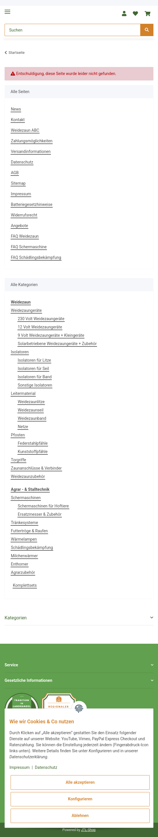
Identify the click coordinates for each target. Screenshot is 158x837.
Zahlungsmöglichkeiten (31, 141)
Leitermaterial (23, 393)
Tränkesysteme (24, 522)
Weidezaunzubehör (28, 476)
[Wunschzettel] (135, 13)
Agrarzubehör (23, 572)
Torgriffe (18, 460)
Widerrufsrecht (24, 215)
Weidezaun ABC (25, 130)
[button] (124, 13)
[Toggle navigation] (7, 9)
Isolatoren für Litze (34, 360)
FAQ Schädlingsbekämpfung (36, 257)
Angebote (19, 225)
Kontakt (18, 119)
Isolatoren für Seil (33, 368)
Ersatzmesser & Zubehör (40, 514)
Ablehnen (80, 815)
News (16, 109)
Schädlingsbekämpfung (32, 547)
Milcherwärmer (24, 556)
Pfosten (18, 435)
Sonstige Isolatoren (35, 385)
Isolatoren (20, 352)
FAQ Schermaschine (29, 247)
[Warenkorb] (147, 13)
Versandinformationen (31, 151)
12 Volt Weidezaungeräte (40, 327)
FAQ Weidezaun (25, 236)
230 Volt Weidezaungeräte (41, 318)
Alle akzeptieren (80, 782)
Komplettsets (25, 585)
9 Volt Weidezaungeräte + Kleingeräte (51, 335)
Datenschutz (22, 162)
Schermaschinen (26, 497)
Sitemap (18, 183)
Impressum (21, 194)
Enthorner (19, 564)
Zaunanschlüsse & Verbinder (36, 468)
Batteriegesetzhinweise (31, 204)
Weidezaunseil (31, 410)
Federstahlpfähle (33, 443)
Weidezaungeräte (26, 310)
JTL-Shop (88, 830)
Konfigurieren (80, 799)
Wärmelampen (24, 539)
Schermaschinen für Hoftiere (43, 506)
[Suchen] (73, 30)
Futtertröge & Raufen (29, 531)
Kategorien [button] (16, 618)
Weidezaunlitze (31, 401)
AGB (15, 172)
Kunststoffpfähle (33, 451)
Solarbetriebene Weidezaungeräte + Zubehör (57, 343)
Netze (23, 426)
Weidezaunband (32, 418)
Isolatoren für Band (35, 377)
